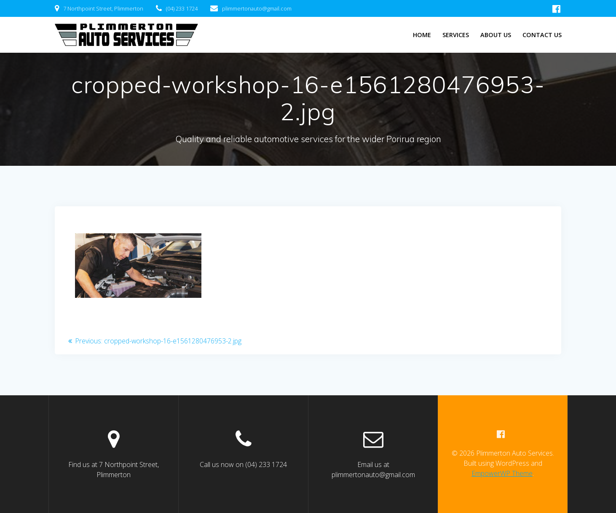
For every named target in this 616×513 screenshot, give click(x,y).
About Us (495, 35)
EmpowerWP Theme (502, 473)
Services (455, 35)
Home (422, 35)
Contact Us (542, 35)
